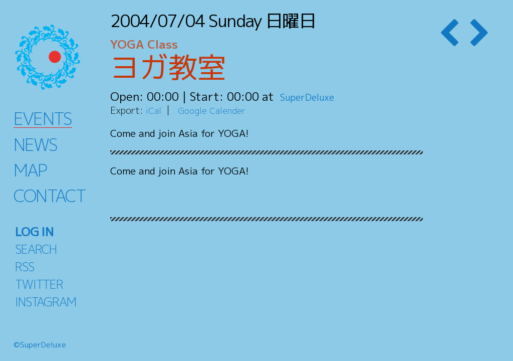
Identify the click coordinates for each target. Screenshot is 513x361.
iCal (154, 110)
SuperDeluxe (314, 96)
